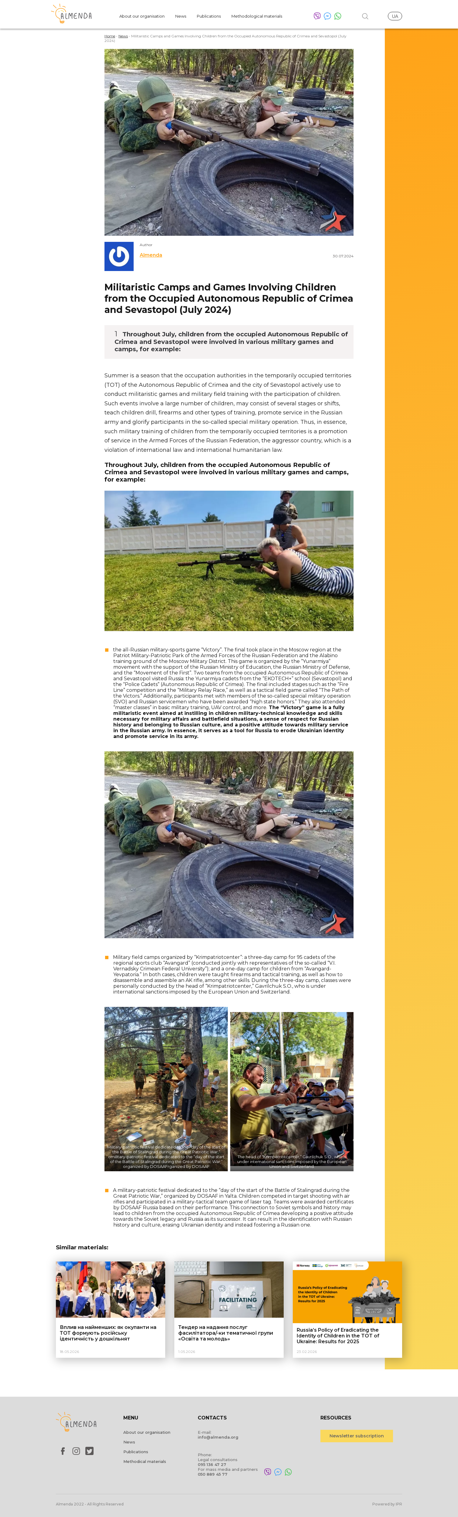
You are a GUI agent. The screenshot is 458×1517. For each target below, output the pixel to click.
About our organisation (142, 16)
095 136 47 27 (212, 1464)
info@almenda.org (218, 1437)
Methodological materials (256, 16)
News (180, 16)
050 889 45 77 (212, 1474)
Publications (209, 16)
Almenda (151, 255)
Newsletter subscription (357, 1436)
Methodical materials (144, 1461)
